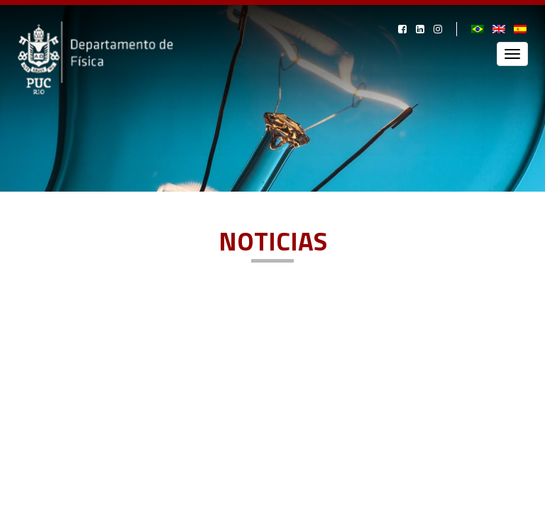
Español (521, 29)
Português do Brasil (478, 29)
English (499, 29)
